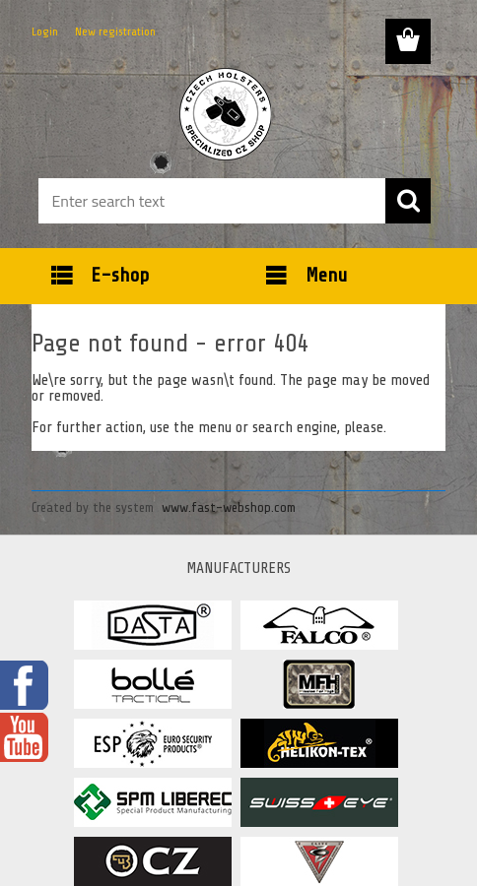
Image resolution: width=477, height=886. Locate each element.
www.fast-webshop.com (229, 507)
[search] (408, 200)
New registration (115, 31)
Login (45, 31)
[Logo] (226, 114)
